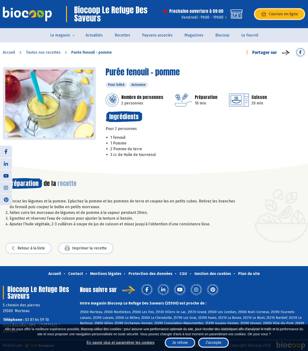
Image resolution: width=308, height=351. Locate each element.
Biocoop (222, 35)
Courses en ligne (279, 14)
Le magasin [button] (60, 35)
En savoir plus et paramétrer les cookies (120, 343)
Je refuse (180, 343)
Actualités (94, 35)
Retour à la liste (28, 248)
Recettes (122, 35)
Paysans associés (157, 35)
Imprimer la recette (86, 248)
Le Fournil (249, 35)
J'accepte (213, 343)
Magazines (194, 35)
